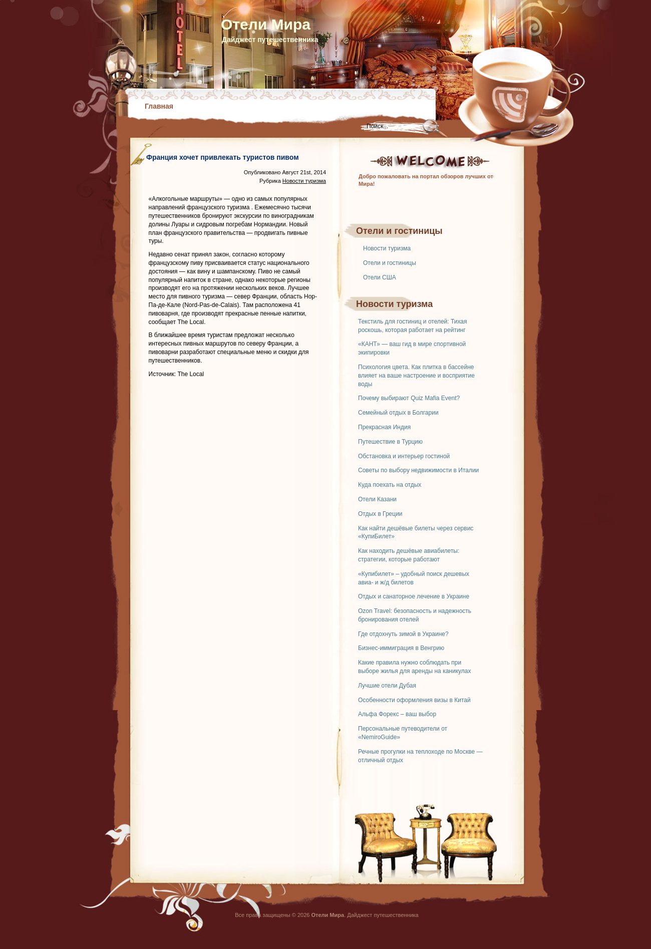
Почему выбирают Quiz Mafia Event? (409, 398)
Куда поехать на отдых (389, 484)
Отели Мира (265, 24)
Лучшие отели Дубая (387, 685)
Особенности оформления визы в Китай (414, 700)
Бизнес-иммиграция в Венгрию (401, 648)
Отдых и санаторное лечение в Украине (413, 596)
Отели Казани (377, 499)
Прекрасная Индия (384, 427)
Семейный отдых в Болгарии (398, 412)
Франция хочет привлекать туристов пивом (222, 157)
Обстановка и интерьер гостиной (404, 456)
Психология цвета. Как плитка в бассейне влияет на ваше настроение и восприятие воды (416, 376)
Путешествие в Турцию (390, 441)
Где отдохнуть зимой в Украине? (403, 634)
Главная (159, 106)
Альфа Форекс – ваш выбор (397, 714)
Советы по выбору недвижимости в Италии (418, 470)
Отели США (379, 277)
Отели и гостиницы (389, 262)
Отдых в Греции (380, 513)
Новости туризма (387, 248)
